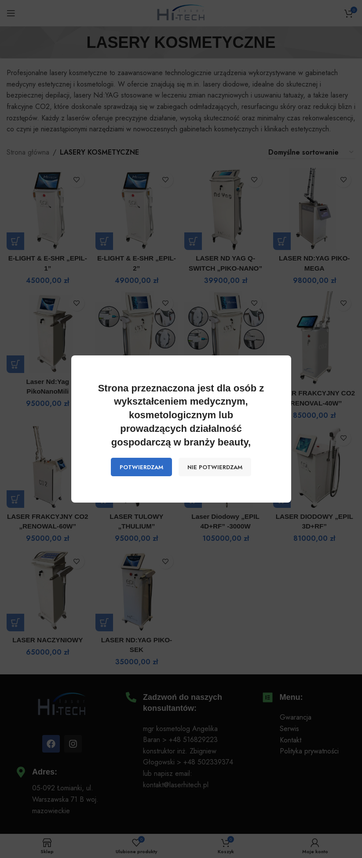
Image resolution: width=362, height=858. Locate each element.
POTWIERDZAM (141, 467)
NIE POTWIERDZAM (214, 467)
